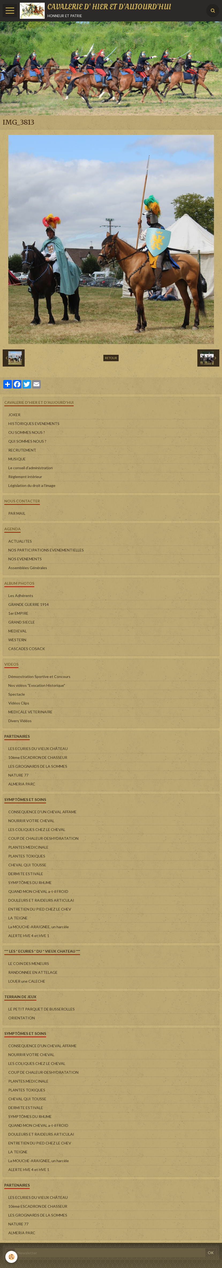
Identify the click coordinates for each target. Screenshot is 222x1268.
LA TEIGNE (18, 918)
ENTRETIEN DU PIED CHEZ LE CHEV (39, 909)
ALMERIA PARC (21, 784)
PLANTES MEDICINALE (28, 847)
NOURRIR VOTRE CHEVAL (31, 820)
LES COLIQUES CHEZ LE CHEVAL (36, 829)
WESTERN (17, 639)
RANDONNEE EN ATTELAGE (33, 972)
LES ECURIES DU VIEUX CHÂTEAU (38, 748)
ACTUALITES (20, 541)
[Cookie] (11, 1257)
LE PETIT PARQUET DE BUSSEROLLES (41, 1009)
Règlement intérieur (25, 476)
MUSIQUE (17, 459)
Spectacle (16, 694)
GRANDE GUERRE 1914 (28, 604)
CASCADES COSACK (26, 648)
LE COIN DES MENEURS (28, 963)
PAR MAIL (16, 513)
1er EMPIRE (18, 613)
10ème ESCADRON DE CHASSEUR (37, 757)
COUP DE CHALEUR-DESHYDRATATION (43, 838)
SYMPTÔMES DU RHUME (30, 882)
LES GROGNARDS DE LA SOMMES (37, 766)
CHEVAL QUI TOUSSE (27, 865)
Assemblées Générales (27, 567)
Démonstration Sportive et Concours (39, 676)
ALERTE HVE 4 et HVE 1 (28, 935)
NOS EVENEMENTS (25, 559)
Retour (111, 358)
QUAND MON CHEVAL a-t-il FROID (38, 891)
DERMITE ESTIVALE (25, 873)
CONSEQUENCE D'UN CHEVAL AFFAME (42, 812)
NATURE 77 (18, 775)
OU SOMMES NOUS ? (26, 432)
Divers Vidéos (20, 720)
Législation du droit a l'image (31, 485)
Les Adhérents (20, 595)
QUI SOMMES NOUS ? (27, 441)
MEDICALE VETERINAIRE (30, 712)
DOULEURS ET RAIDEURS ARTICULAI (41, 900)
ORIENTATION (21, 1018)
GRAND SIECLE (21, 622)
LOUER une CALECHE (26, 981)
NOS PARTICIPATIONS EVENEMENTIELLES (46, 550)
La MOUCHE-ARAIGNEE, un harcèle (38, 926)
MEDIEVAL (17, 631)
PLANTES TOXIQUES (26, 856)
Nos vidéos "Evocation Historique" (36, 685)
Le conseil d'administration (30, 467)
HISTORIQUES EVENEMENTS (33, 423)
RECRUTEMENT (22, 450)
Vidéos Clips (18, 703)
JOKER (14, 414)
